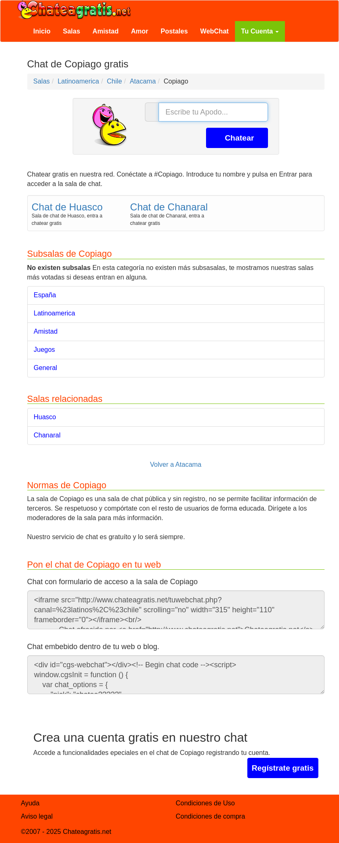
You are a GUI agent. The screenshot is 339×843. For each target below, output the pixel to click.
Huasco (45, 416)
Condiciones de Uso (205, 803)
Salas (71, 31)
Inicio (42, 31)
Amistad (105, 31)
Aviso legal (37, 816)
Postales (174, 31)
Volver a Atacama (176, 464)
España (45, 295)
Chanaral (47, 435)
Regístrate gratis (283, 768)
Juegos (44, 349)
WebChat (214, 31)
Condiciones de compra (210, 816)
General (45, 367)
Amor (139, 31)
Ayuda (30, 803)
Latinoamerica (55, 313)
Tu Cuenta (260, 31)
